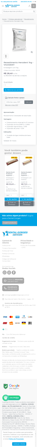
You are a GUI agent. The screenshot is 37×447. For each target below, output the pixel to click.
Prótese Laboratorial (15, 19)
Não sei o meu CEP (11, 105)
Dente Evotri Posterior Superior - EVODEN (10, 173)
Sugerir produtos (9, 223)
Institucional (6, 245)
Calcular (29, 102)
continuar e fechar (19, 444)
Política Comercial (8, 253)
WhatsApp (5, 256)
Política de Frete (7, 251)
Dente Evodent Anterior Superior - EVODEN (26, 173)
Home (4, 19)
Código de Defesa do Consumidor (9, 260)
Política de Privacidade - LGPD (28, 246)
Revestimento (29, 19)
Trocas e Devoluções (9, 248)
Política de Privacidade (16, 439)
